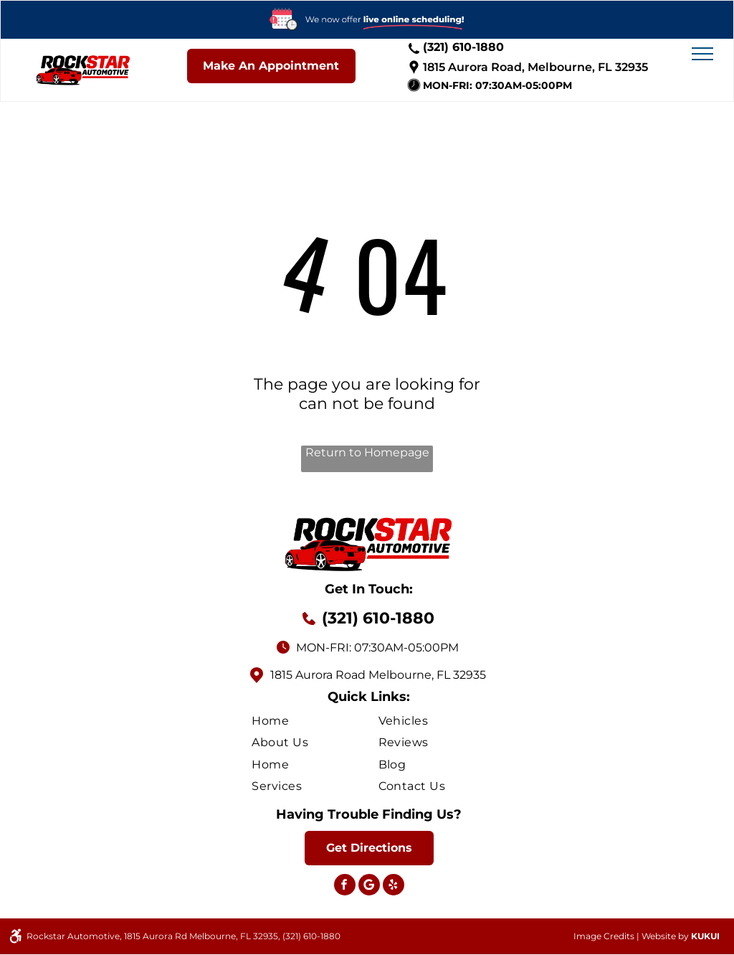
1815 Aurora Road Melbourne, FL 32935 (378, 675)
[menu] (702, 53)
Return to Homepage (367, 452)
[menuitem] (315, 720)
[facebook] (345, 886)
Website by (665, 936)
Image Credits (603, 936)
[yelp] (393, 886)
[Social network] (369, 886)
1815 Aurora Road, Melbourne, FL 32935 (535, 67)
